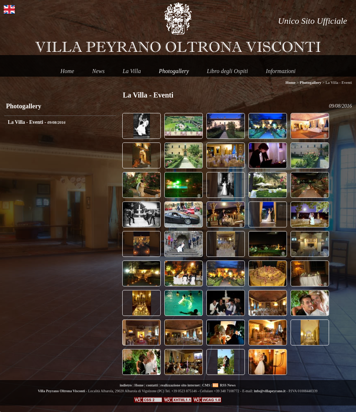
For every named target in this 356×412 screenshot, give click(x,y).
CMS (206, 385)
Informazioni (281, 71)
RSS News (228, 385)
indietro (126, 385)
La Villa (132, 71)
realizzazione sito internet (180, 385)
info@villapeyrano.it (270, 391)
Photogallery (174, 71)
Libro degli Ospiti (227, 71)
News (98, 71)
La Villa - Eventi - (36, 122)
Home (67, 71)
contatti (152, 385)
